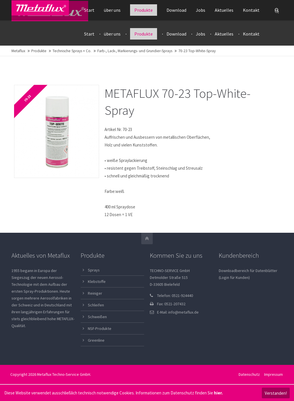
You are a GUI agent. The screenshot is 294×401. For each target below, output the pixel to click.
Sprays (94, 270)
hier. (218, 393)
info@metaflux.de (183, 312)
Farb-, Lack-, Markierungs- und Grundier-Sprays (134, 51)
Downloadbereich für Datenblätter (248, 271)
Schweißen (97, 317)
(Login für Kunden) (234, 278)
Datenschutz (249, 374)
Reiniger (95, 294)
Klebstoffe (97, 282)
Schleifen (96, 305)
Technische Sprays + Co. (72, 51)
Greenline (96, 340)
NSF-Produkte (99, 329)
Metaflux (18, 51)
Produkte (39, 51)
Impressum (273, 374)
